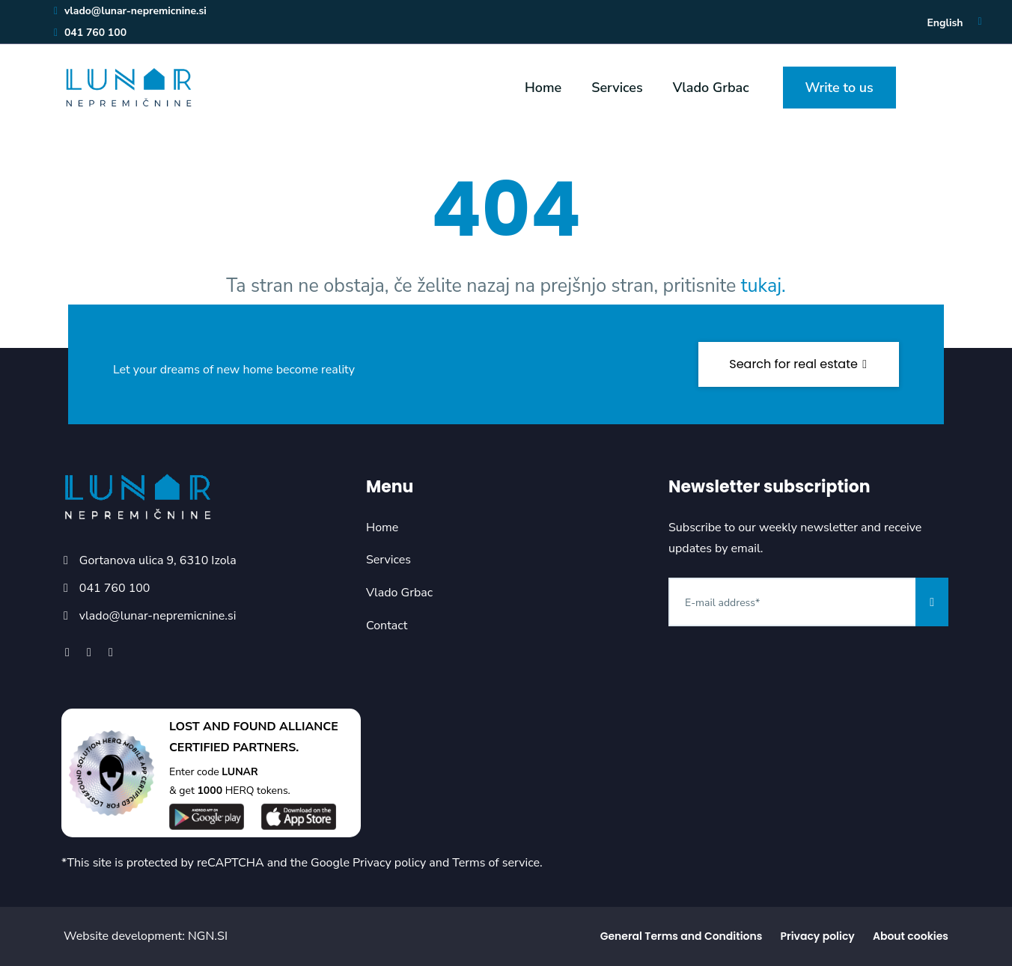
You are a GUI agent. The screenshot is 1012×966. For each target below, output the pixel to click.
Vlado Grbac (711, 88)
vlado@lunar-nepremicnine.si (129, 11)
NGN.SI (208, 936)
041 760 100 (89, 32)
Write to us (839, 88)
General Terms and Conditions (681, 936)
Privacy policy (389, 863)
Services (616, 88)
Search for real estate (798, 364)
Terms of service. (497, 863)
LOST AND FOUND (222, 726)
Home (543, 88)
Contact (386, 625)
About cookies (910, 936)
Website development (123, 936)
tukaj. (763, 286)
